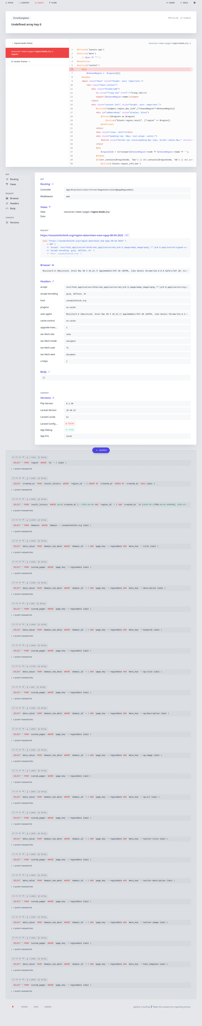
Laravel (47, 1007)
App (7, 174)
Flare (154, 1006)
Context (10, 217)
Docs (36, 1007)
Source (24, 1007)
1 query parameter (21, 469)
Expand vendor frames (22, 43)
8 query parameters (22, 511)
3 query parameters (22, 552)
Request (10, 193)
